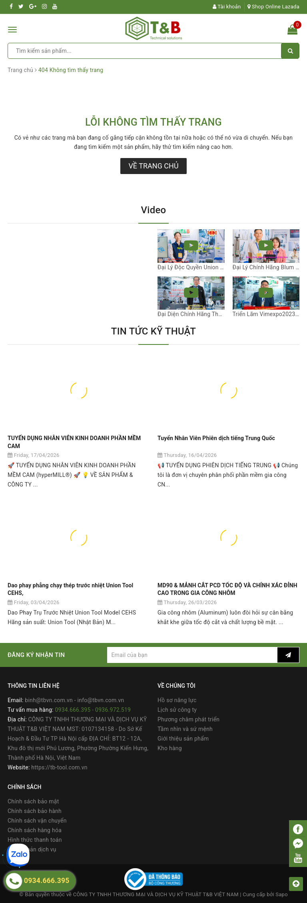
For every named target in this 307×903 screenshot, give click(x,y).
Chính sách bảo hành (35, 811)
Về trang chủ (153, 166)
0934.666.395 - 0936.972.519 (93, 710)
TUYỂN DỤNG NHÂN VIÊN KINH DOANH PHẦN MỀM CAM (74, 442)
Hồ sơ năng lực (176, 700)
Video (153, 210)
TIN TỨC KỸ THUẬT (153, 331)
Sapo (281, 894)
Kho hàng (169, 748)
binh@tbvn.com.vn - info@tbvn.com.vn (74, 700)
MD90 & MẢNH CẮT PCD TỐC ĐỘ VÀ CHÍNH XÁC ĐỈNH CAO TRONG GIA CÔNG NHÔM (227, 589)
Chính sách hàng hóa (35, 830)
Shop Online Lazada (273, 7)
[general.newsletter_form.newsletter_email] (192, 655)
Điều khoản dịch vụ (32, 849)
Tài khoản (227, 7)
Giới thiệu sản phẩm (183, 738)
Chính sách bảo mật (33, 801)
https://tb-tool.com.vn (59, 767)
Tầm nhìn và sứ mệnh (185, 729)
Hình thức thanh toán (35, 840)
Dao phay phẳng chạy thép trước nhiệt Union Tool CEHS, (70, 589)
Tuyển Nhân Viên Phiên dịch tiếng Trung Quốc (216, 438)
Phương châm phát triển (188, 719)
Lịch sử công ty (177, 710)
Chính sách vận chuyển (37, 820)
